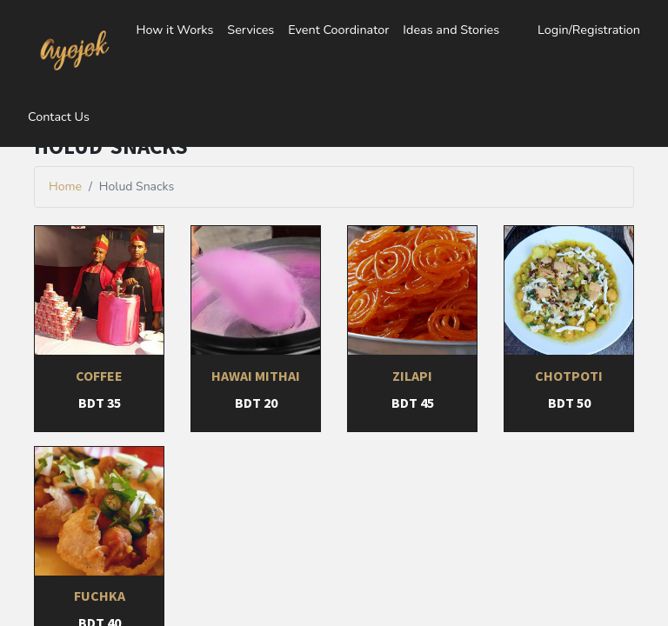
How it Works (174, 29)
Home (65, 186)
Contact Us (59, 116)
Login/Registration (589, 29)
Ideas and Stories (451, 29)
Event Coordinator (338, 29)
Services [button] (250, 29)
